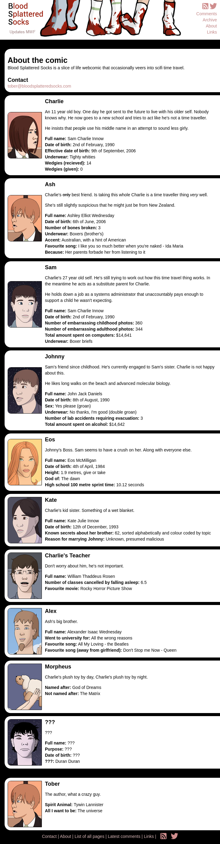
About (211, 26)
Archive (210, 19)
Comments (206, 13)
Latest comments (125, 836)
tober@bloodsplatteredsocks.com (39, 86)
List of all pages (90, 836)
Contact (50, 836)
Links (212, 32)
